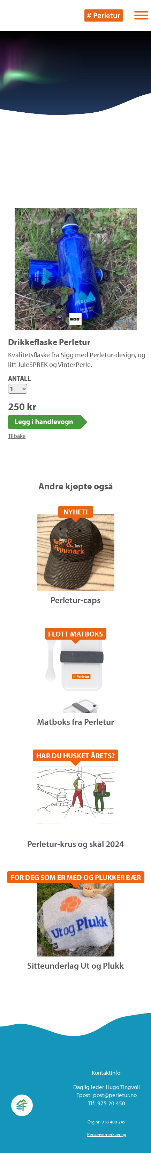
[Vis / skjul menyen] (141, 16)
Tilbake (17, 435)
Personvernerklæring (106, 1134)
